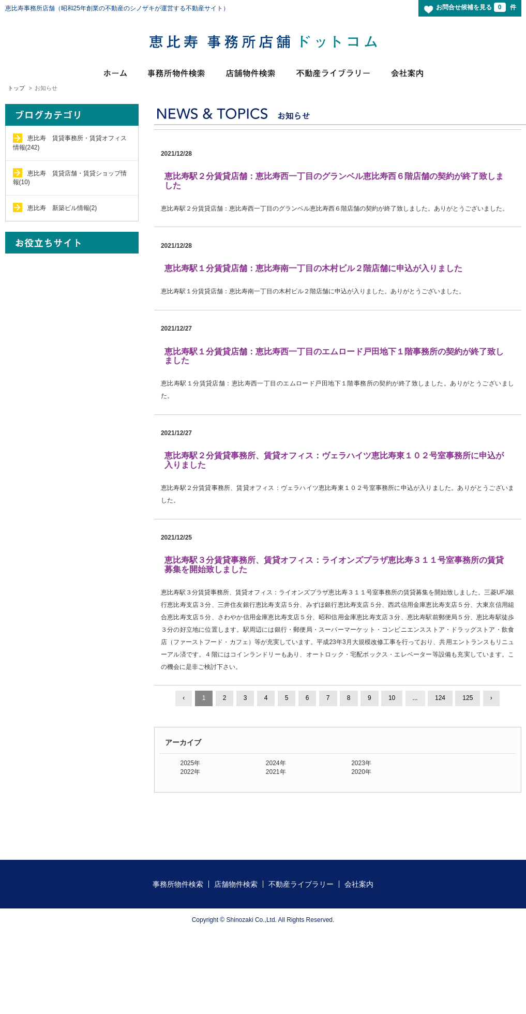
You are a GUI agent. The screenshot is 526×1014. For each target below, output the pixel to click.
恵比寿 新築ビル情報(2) (62, 208)
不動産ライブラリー (301, 884)
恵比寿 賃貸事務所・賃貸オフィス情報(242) (70, 143)
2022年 (191, 772)
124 (440, 698)
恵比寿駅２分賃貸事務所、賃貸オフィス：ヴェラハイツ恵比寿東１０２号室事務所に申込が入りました (334, 460)
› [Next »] (491, 698)
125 (467, 698)
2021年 (276, 772)
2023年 (361, 763)
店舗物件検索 (236, 884)
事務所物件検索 (178, 884)
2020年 (361, 772)
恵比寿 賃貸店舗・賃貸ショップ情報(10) (70, 178)
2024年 (276, 763)
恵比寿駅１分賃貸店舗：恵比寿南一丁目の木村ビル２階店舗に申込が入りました (313, 268)
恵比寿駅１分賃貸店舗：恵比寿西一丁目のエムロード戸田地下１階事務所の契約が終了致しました (334, 356)
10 (391, 698)
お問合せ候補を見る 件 (476, 7)
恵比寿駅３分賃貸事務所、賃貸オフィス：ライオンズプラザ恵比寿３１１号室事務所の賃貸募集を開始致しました (334, 565)
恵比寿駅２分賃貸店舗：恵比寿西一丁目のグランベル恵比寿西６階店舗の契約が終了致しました (334, 181)
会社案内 (358, 884)
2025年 (191, 763)
